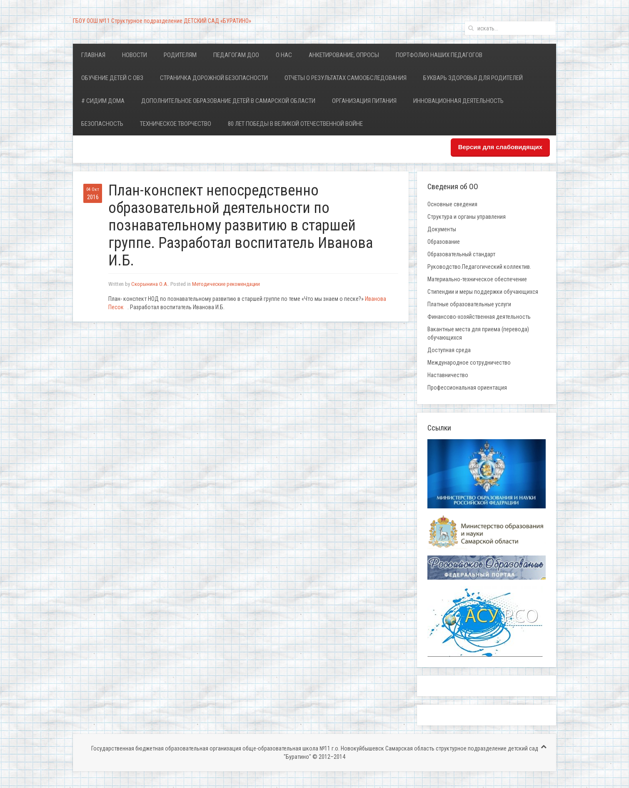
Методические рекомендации (226, 284)
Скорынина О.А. (149, 284)
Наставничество (447, 375)
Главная (93, 55)
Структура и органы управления (466, 216)
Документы (441, 229)
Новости (134, 55)
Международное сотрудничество (469, 362)
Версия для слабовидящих (500, 146)
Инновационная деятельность (458, 101)
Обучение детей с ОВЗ (112, 78)
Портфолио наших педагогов (439, 55)
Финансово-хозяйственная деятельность (479, 316)
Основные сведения (452, 204)
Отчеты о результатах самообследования (346, 78)
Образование (443, 241)
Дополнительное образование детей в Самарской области (228, 101)
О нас (284, 55)
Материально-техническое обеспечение (477, 279)
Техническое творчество (175, 124)
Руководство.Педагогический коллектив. (479, 266)
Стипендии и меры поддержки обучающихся (482, 291)
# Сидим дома (103, 101)
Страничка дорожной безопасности (214, 78)
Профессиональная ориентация (467, 387)
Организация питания (364, 101)
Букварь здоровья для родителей (473, 78)
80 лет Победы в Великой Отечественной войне (295, 124)
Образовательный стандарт (461, 254)
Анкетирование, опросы (344, 55)
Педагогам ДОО (236, 55)
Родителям (180, 55)
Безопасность (102, 124)
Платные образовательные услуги (469, 304)
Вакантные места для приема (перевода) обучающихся (478, 333)
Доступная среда (449, 350)
